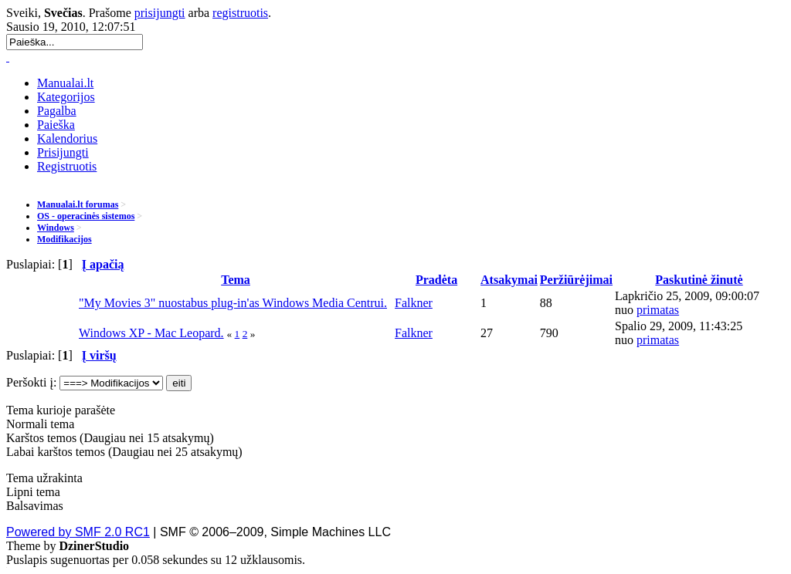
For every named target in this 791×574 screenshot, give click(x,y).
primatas (658, 309)
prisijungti (159, 12)
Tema (235, 279)
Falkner (414, 302)
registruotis (240, 12)
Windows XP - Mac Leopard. (151, 332)
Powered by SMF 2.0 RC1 (78, 532)
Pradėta (436, 279)
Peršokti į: (31, 382)
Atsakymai (509, 279)
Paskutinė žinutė (698, 279)
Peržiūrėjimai (576, 279)
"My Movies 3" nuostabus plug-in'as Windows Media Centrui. (233, 302)
